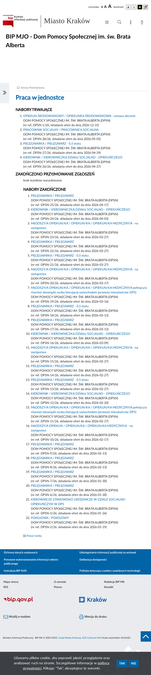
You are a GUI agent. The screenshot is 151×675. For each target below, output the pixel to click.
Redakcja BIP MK (114, 582)
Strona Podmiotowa (32, 87)
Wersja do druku (93, 617)
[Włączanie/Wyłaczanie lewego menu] (4, 93)
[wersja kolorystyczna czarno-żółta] (139, 7)
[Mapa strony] (131, 23)
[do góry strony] (146, 636)
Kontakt (108, 587)
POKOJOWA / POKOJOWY (50, 517)
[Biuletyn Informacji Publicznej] (38, 602)
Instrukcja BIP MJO (15, 571)
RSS (5, 587)
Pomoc (58, 587)
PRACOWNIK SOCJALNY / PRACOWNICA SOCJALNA (61, 129)
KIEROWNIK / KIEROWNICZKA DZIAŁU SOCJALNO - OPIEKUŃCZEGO (72, 157)
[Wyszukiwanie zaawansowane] (119, 22)
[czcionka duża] (110, 6)
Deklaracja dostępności (93, 559)
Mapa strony (10, 582)
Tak (122, 663)
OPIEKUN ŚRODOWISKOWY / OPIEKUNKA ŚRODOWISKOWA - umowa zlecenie (79, 116)
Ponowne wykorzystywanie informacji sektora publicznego (31, 561)
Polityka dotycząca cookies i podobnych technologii (109, 571)
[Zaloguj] (142, 23)
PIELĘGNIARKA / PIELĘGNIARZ (52, 195)
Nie (133, 663)
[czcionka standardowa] (102, 7)
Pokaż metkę (34, 536)
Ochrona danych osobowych (21, 552)
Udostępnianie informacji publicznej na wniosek (107, 552)
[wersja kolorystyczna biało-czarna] (134, 7)
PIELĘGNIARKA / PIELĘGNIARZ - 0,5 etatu (52, 143)
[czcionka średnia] (105, 7)
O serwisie (60, 582)
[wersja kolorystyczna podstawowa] (128, 7)
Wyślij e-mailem (16, 617)
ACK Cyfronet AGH (92, 638)
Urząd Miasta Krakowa (69, 638)
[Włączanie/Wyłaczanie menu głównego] (107, 22)
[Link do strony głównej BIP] (50, 21)
